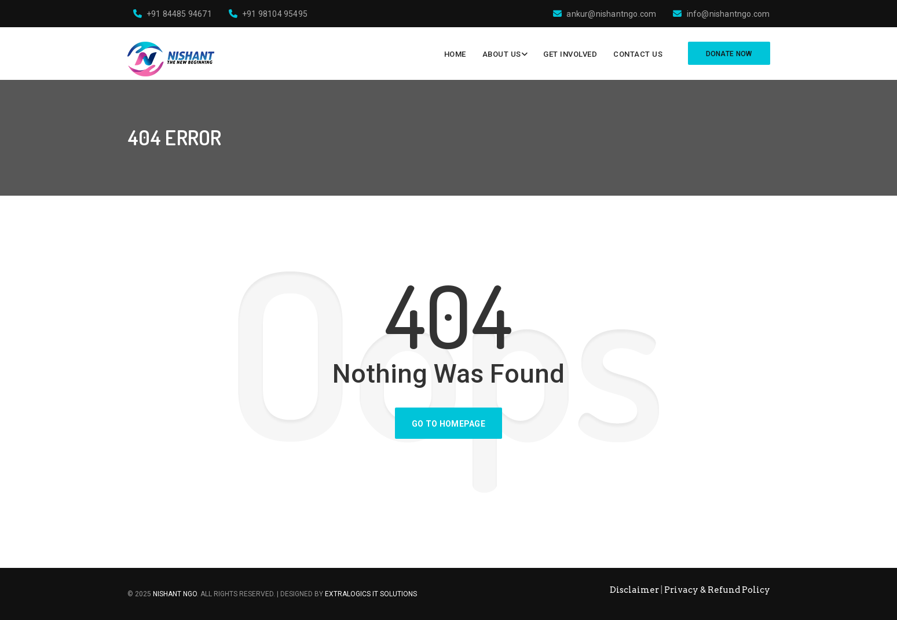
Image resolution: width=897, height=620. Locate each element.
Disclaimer (634, 590)
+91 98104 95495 (268, 14)
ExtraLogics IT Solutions (371, 594)
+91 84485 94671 (172, 14)
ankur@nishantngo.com (604, 14)
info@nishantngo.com (721, 14)
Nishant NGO (175, 594)
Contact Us (637, 54)
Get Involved (570, 54)
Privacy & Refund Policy (717, 590)
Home (455, 54)
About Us (501, 54)
